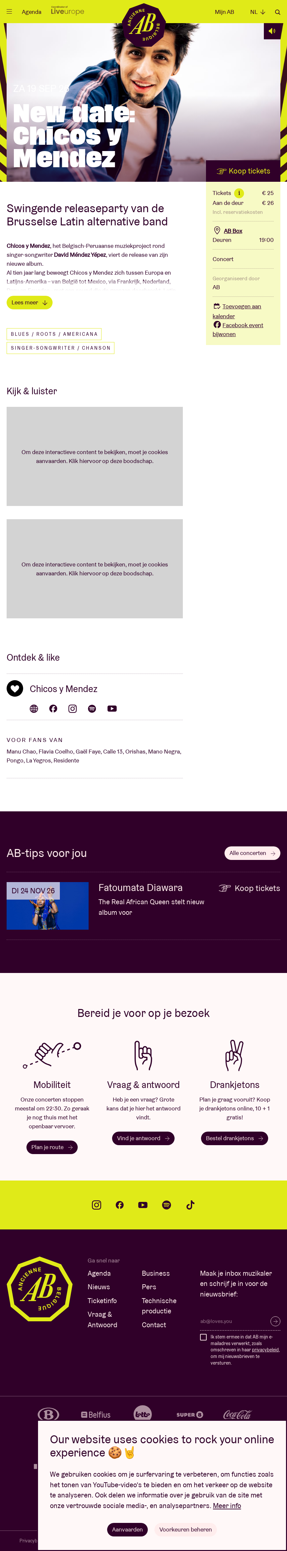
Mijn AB (224, 12)
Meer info (227, 1505)
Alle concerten (252, 853)
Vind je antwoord (143, 1138)
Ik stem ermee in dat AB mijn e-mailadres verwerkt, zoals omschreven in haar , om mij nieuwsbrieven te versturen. (245, 1350)
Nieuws (99, 1286)
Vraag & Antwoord (102, 1319)
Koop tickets (243, 171)
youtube (142, 1205)
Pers (149, 1286)
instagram (96, 1205)
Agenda (31, 12)
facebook (120, 1205)
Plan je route (52, 1147)
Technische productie (159, 1306)
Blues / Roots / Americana (54, 334)
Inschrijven (275, 1321)
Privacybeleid (33, 1541)
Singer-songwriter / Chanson (61, 348)
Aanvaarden (127, 1529)
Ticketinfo (102, 1300)
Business (156, 1273)
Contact (154, 1324)
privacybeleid (265, 1350)
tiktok (190, 1205)
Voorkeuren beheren (185, 1529)
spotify (166, 1205)
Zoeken (277, 12)
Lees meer (30, 302)
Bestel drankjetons (234, 1138)
